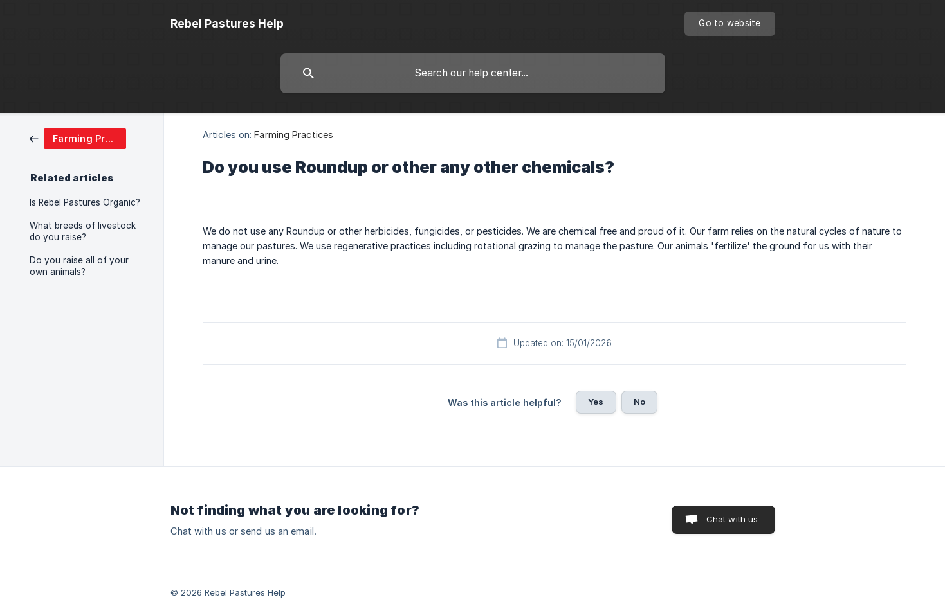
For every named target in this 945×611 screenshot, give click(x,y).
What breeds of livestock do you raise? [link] (83, 231)
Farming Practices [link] (293, 134)
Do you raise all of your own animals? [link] (79, 266)
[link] (78, 138)
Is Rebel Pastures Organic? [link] (85, 202)
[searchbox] (472, 73)
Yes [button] (595, 401)
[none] (227, 24)
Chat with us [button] (732, 519)
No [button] (639, 401)
